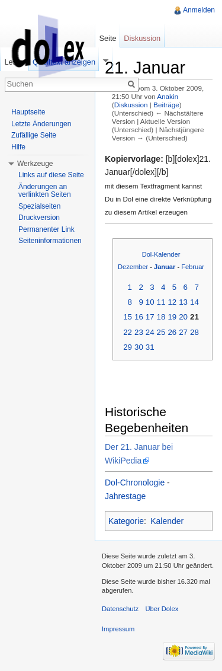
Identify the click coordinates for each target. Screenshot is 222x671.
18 (161, 316)
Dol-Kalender (161, 254)
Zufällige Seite (33, 135)
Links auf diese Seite (51, 175)
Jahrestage (125, 496)
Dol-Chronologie (135, 482)
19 (172, 316)
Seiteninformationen (50, 241)
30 (138, 347)
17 (150, 316)
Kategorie (126, 521)
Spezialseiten (39, 206)
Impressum (118, 628)
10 (150, 302)
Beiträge (166, 104)
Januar (164, 266)
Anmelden (199, 10)
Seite (107, 38)
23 (138, 332)
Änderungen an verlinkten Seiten (44, 191)
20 (183, 316)
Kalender (167, 521)
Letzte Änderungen (41, 124)
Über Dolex (161, 608)
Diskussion (131, 104)
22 (127, 332)
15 (127, 316)
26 (172, 332)
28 (194, 332)
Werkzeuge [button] (35, 163)
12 (172, 302)
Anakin (167, 96)
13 (183, 302)
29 (127, 347)
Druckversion (39, 217)
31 (150, 347)
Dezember (133, 266)
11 (161, 302)
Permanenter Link (46, 229)
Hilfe (18, 147)
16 (138, 316)
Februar (192, 266)
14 (194, 302)
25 (161, 332)
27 (183, 332)
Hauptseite (28, 112)
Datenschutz (120, 608)
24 (150, 332)
